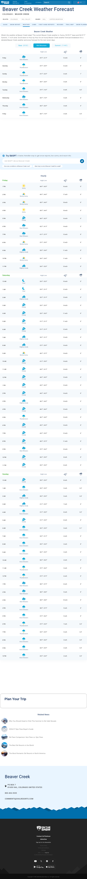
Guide (5, 24)
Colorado (14, 19)
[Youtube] (35, 861)
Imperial (47, 852)
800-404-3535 (11, 793)
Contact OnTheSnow (43, 836)
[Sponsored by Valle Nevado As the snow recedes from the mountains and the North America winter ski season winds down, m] (32, 721)
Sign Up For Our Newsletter (43, 842)
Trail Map (70, 24)
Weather (26, 24)
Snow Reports (16, 2)
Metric (43, 852)
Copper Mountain (56, 19)
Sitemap (43, 850)
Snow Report (15, 24)
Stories (38, 2)
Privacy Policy (43, 845)
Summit (61, 45)
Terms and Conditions (43, 847)
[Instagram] (47, 861)
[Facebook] (53, 861)
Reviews (60, 24)
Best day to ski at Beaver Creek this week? (48, 166)
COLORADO (7, 14)
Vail (44, 19)
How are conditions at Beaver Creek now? (17, 166)
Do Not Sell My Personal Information (43, 854)
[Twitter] (41, 861)
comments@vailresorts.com (19, 799)
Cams (34, 24)
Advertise (43, 839)
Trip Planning (28, 2)
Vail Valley (26, 19)
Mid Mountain (42, 45)
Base (23, 45)
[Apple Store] (50, 867)
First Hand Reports (46, 24)
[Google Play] (38, 867)
